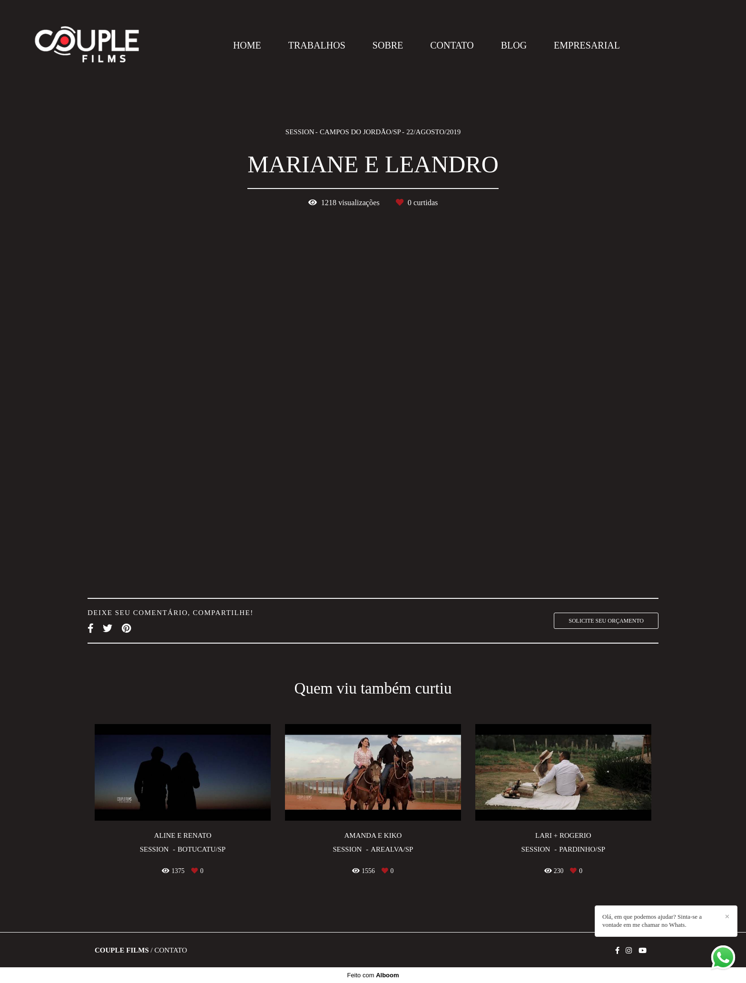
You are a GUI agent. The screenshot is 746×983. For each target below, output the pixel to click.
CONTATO (451, 45)
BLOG (514, 45)
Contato (170, 950)
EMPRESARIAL (587, 45)
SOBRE (388, 45)
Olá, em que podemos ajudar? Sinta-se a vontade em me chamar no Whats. (652, 920)
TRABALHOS (316, 45)
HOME (247, 45)
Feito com (373, 975)
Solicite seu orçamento (606, 620)
